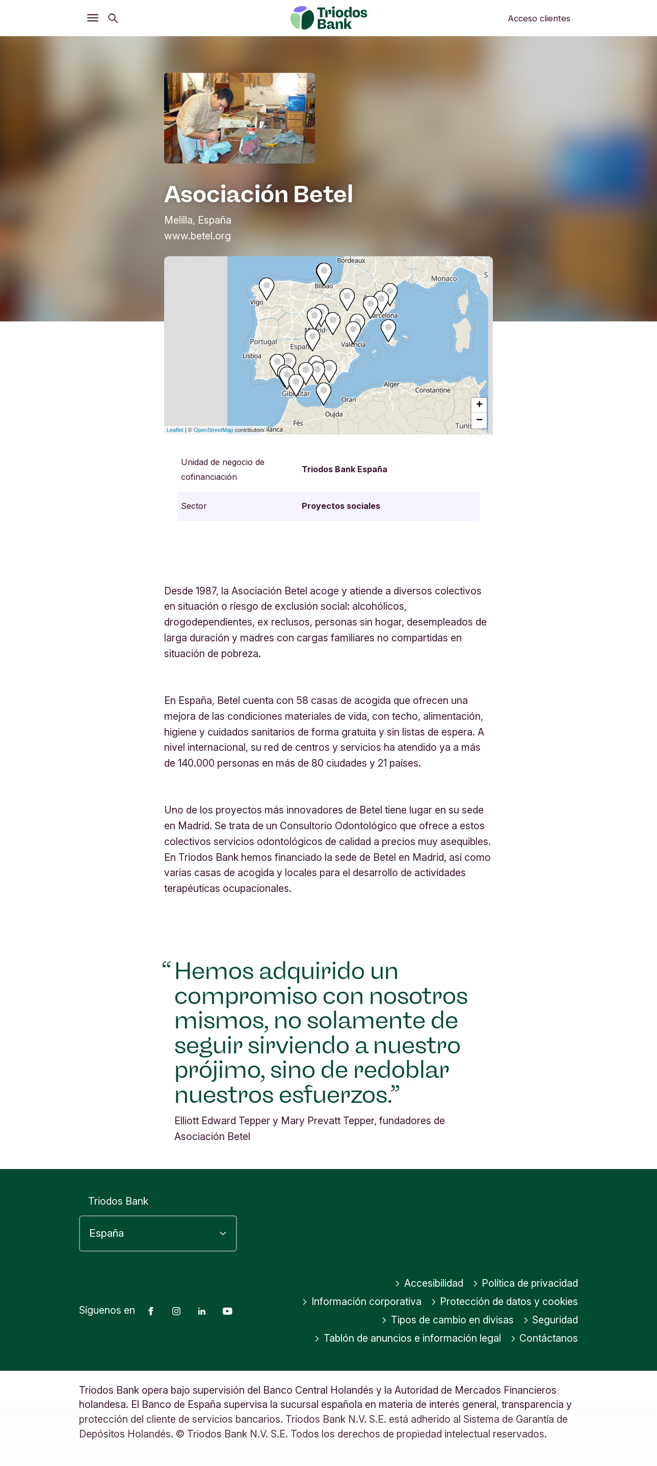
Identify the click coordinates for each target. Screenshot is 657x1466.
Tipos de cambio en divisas (447, 1320)
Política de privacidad (525, 1284)
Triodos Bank (118, 1202)
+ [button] (479, 405)
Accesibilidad (429, 1284)
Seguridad (551, 1320)
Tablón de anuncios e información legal (407, 1339)
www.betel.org (197, 236)
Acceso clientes (539, 18)
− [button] (479, 420)
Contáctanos (544, 1339)
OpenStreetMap (213, 430)
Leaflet (175, 430)
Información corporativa (362, 1302)
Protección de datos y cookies (505, 1302)
